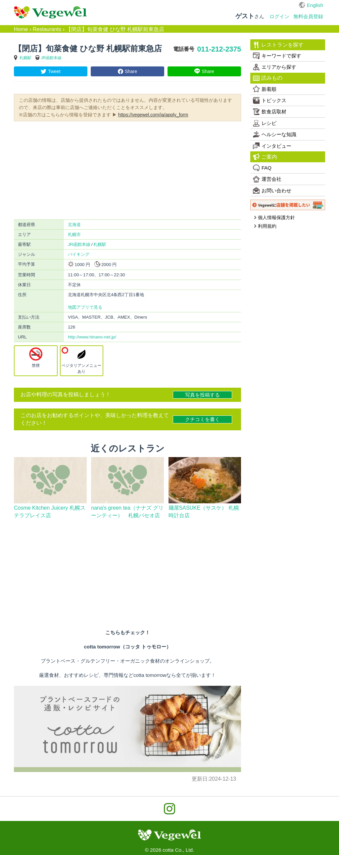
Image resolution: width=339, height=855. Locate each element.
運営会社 (267, 179)
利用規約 (265, 226)
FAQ (262, 168)
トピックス (269, 100)
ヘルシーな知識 (274, 134)
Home (21, 29)
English (315, 5)
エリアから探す (274, 67)
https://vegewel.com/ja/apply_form (153, 114)
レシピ (264, 123)
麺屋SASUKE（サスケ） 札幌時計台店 (204, 511)
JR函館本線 (51, 58)
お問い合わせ (272, 190)
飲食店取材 (269, 111)
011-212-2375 (219, 49)
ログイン (279, 16)
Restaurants (47, 29)
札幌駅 (25, 58)
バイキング (78, 254)
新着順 (264, 89)
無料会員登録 (308, 16)
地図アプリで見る (85, 307)
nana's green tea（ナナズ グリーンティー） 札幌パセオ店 (127, 511)
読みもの (267, 78)
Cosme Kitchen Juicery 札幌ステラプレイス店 (49, 511)
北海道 (74, 224)
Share (131, 71)
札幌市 (74, 234)
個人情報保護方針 (274, 217)
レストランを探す (278, 45)
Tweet (54, 71)
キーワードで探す (277, 56)
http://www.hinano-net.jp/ (92, 336)
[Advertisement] (127, 170)
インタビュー (272, 145)
